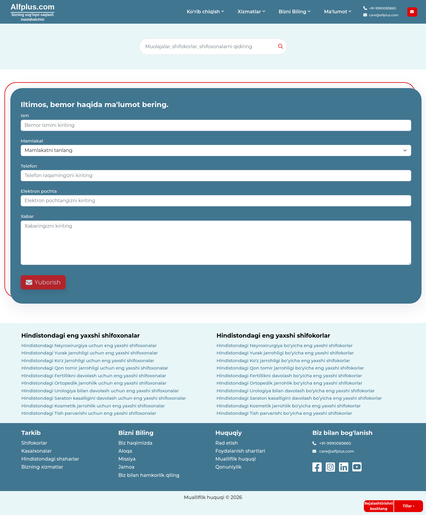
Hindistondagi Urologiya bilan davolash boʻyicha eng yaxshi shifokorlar (296, 390)
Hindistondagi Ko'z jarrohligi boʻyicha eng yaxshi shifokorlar (283, 360)
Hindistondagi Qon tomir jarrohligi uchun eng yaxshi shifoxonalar (94, 368)
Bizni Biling (136, 432)
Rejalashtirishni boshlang (378, 506)
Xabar (28, 216)
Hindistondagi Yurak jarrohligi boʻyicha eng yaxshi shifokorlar (285, 353)
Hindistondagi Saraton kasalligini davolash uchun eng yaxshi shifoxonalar (103, 398)
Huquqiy (228, 432)
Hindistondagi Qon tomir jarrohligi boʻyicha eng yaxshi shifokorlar (290, 368)
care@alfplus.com (380, 15)
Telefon (30, 166)
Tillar (407, 506)
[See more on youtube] (358, 466)
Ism (26, 115)
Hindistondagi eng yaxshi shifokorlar (273, 335)
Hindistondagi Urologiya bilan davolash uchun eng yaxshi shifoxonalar (100, 390)
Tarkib (31, 432)
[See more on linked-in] (344, 466)
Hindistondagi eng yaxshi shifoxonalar (80, 335)
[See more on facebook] (317, 466)
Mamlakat (33, 141)
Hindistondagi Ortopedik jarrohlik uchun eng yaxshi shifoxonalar (94, 383)
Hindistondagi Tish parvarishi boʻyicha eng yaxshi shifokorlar (284, 413)
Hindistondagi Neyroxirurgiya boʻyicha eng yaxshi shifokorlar (285, 345)
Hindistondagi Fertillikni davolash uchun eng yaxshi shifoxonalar (93, 375)
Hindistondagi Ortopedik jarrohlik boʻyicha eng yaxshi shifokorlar (289, 383)
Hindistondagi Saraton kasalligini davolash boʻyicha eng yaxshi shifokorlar (299, 398)
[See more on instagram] (331, 466)
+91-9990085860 (379, 8)
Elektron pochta (40, 191)
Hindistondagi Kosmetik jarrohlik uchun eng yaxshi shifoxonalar (93, 406)
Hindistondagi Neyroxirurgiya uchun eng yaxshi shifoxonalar (89, 345)
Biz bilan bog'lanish (342, 432)
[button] (206, 12)
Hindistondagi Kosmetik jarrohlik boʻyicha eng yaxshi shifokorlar (289, 406)
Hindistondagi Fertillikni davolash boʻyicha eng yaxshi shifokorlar (289, 375)
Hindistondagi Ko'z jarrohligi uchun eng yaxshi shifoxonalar (87, 360)
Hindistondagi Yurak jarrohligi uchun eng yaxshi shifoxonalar (89, 353)
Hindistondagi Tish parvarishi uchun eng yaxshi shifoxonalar (88, 413)
